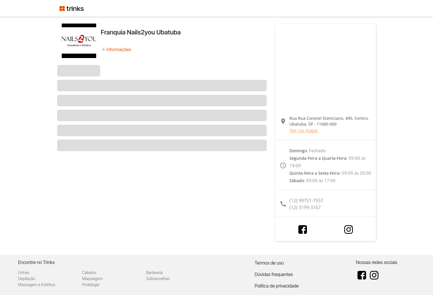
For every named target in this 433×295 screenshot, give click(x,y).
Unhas (23, 272)
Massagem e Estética (36, 284)
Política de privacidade (277, 286)
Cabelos (89, 272)
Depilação (26, 278)
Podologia (90, 284)
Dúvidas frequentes (274, 274)
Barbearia (154, 272)
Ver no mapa (304, 130)
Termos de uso (269, 263)
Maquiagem (92, 278)
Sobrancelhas (158, 278)
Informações (119, 49)
